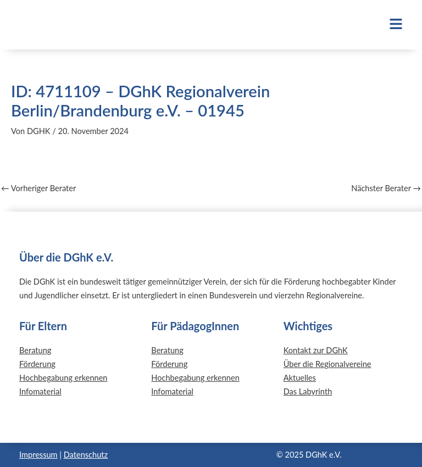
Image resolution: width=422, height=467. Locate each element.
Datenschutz (86, 454)
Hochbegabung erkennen (63, 377)
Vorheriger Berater (38, 189)
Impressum (38, 454)
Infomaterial (40, 391)
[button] (355, 24)
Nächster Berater (386, 189)
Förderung (37, 364)
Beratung (35, 350)
